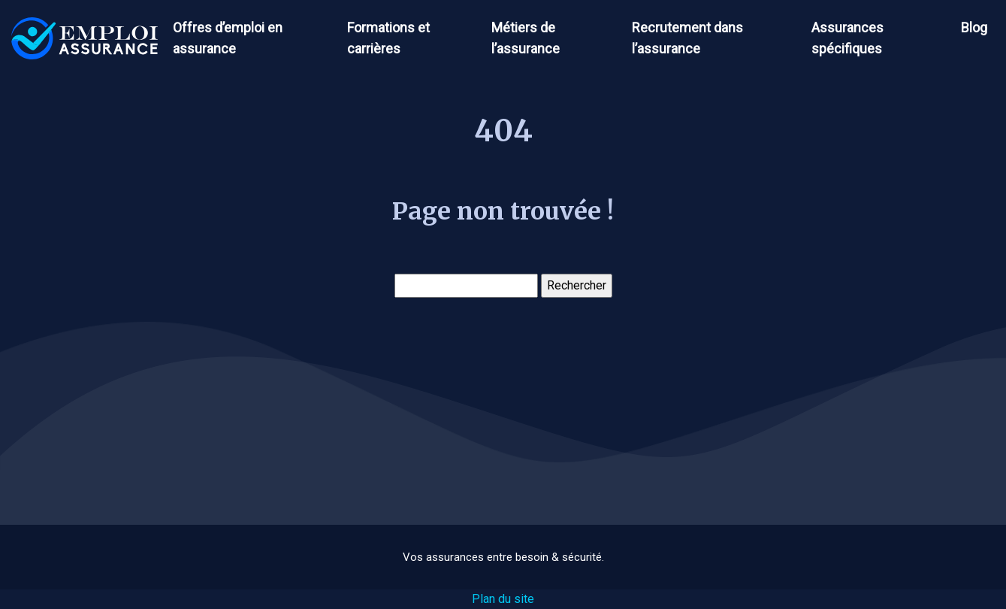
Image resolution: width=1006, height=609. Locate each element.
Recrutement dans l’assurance (687, 38)
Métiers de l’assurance (525, 38)
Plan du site (503, 599)
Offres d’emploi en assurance (227, 38)
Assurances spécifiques (847, 38)
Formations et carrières (388, 38)
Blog (974, 27)
